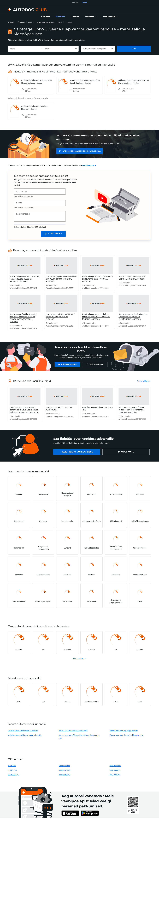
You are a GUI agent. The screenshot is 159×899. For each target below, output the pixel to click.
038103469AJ (64, 775)
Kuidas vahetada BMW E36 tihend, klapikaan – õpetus (35, 107)
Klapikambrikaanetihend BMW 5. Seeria (80, 151)
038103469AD (64, 770)
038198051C (115, 770)
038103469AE (115, 765)
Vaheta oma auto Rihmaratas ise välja (23, 730)
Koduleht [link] (11, 22)
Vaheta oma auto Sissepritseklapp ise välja (126, 735)
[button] (91, 16)
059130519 (12, 770)
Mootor (30, 22)
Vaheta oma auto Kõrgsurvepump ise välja (25, 735)
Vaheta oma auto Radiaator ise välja (73, 730)
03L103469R (115, 775)
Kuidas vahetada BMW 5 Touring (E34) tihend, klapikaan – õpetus (133, 81)
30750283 (12, 765)
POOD (75, 2)
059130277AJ (13, 775)
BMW (60, 22)
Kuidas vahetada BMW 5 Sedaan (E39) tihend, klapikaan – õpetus (36, 81)
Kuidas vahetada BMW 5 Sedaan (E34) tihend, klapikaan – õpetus (85, 81)
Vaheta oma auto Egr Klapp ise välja (124, 730)
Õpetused (21, 22)
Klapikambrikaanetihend (45, 22)
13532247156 (64, 765)
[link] (45, 16)
